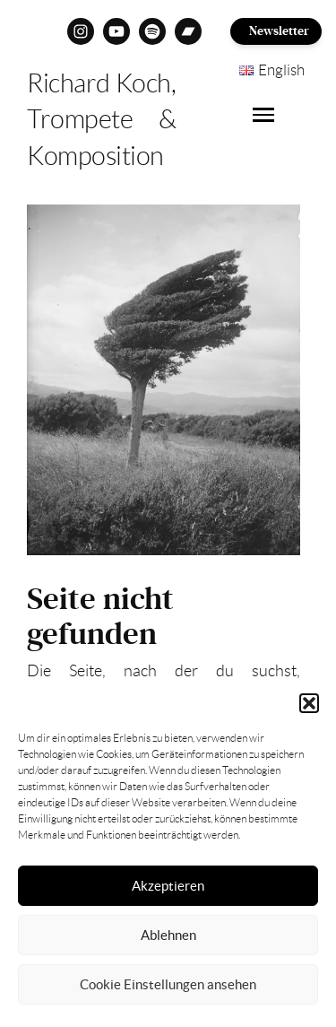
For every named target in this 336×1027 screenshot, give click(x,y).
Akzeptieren (168, 885)
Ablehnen (168, 935)
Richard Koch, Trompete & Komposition (101, 119)
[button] (309, 703)
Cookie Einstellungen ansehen (168, 984)
